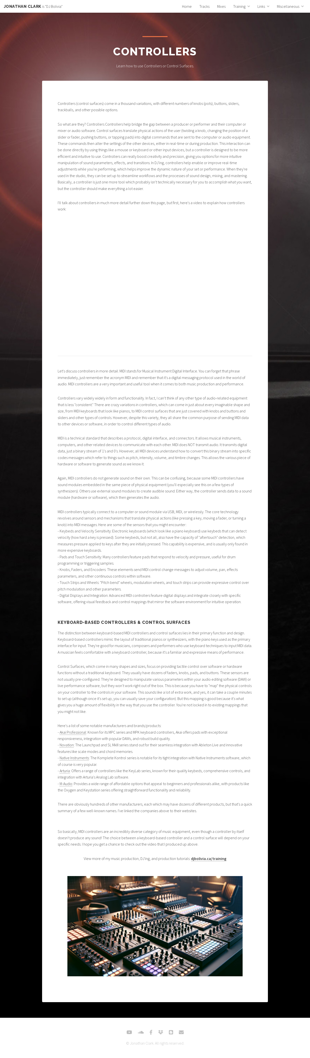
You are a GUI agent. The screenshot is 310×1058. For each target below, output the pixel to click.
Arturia (65, 770)
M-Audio (66, 783)
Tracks (204, 6)
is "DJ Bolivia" (33, 6)
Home (187, 6)
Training (239, 6)
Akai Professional (73, 732)
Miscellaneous (288, 6)
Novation (67, 744)
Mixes (221, 6)
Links (261, 6)
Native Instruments (74, 757)
